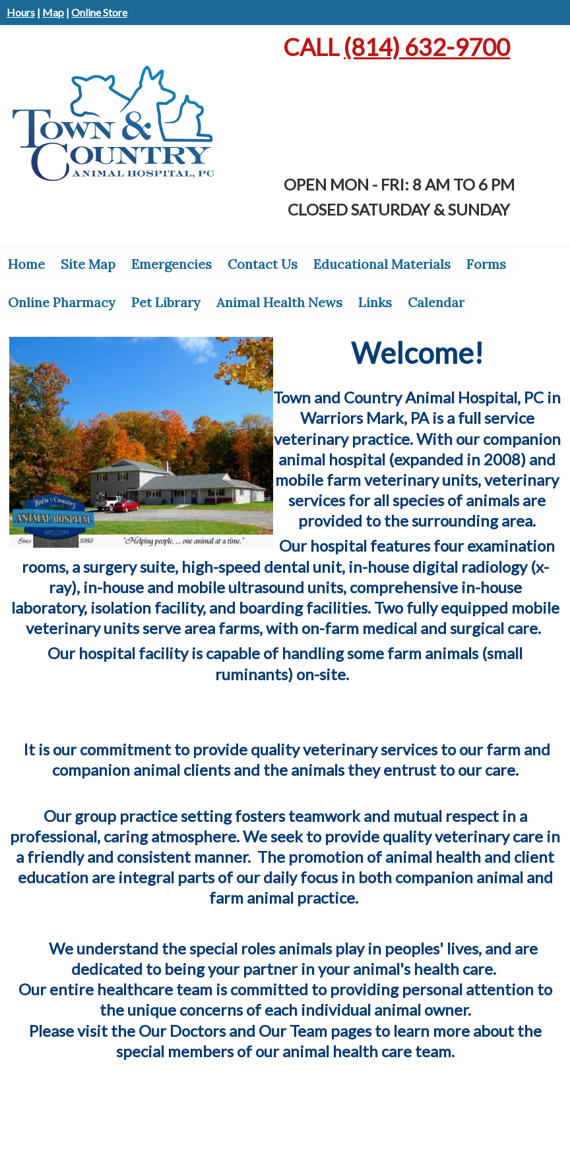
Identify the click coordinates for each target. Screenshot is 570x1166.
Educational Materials (382, 264)
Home (26, 264)
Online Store (99, 12)
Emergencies (171, 264)
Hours (21, 12)
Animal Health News (279, 302)
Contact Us (263, 264)
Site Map (88, 264)
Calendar (436, 302)
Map (53, 12)
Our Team (293, 1030)
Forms (486, 264)
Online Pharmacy (61, 302)
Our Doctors (182, 1030)
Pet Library (166, 302)
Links (375, 302)
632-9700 (427, 46)
